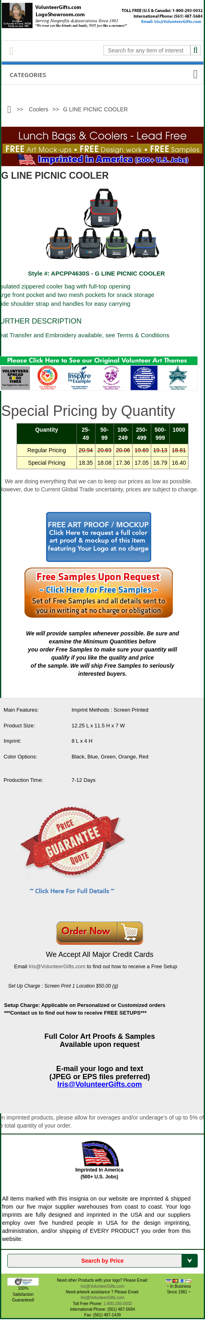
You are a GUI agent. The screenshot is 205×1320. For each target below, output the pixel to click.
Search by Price (139, 1260)
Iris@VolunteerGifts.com (57, 966)
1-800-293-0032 (118, 1303)
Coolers (38, 109)
